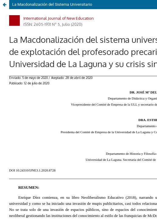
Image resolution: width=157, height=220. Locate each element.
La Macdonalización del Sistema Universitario (52, 4)
